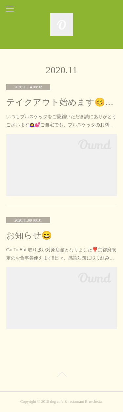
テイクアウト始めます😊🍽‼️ (61, 102)
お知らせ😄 (29, 235)
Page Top (61, 375)
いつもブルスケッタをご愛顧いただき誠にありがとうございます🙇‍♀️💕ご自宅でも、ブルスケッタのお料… (61, 120)
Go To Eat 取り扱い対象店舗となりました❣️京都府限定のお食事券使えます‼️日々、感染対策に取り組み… (61, 253)
